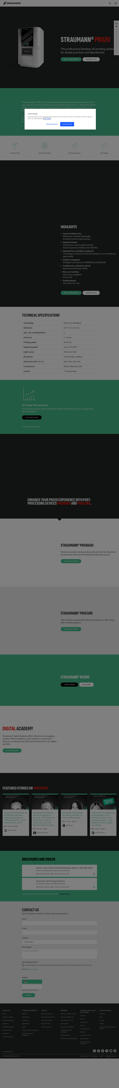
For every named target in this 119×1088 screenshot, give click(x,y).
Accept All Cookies (67, 124)
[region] (60, 119)
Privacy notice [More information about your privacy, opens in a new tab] (46, 118)
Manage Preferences (52, 124)
